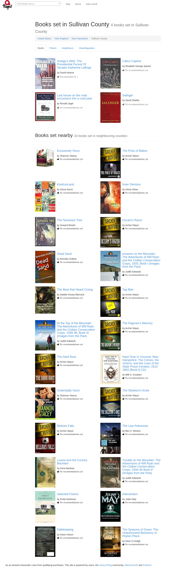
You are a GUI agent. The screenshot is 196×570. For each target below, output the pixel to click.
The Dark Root (66, 356)
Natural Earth (131, 565)
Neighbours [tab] (68, 48)
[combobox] (38, 3)
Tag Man (127, 289)
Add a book (91, 4)
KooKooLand (65, 184)
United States (44, 38)
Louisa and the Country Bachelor (72, 462)
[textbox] (38, 3)
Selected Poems (67, 494)
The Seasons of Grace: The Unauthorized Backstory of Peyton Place (140, 533)
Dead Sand (64, 253)
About (78, 4)
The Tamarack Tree (69, 220)
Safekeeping (65, 529)
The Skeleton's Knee (135, 390)
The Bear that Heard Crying (75, 289)
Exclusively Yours (68, 150)
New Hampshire (80, 38)
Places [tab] (53, 48)
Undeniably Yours (68, 390)
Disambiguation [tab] (87, 48)
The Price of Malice (134, 150)
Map (68, 4)
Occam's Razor (132, 220)
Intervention (130, 494)
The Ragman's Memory (137, 323)
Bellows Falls (65, 426)
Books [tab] (41, 48)
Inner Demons (131, 184)
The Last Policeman (135, 426)
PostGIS (147, 565)
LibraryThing (105, 565)
